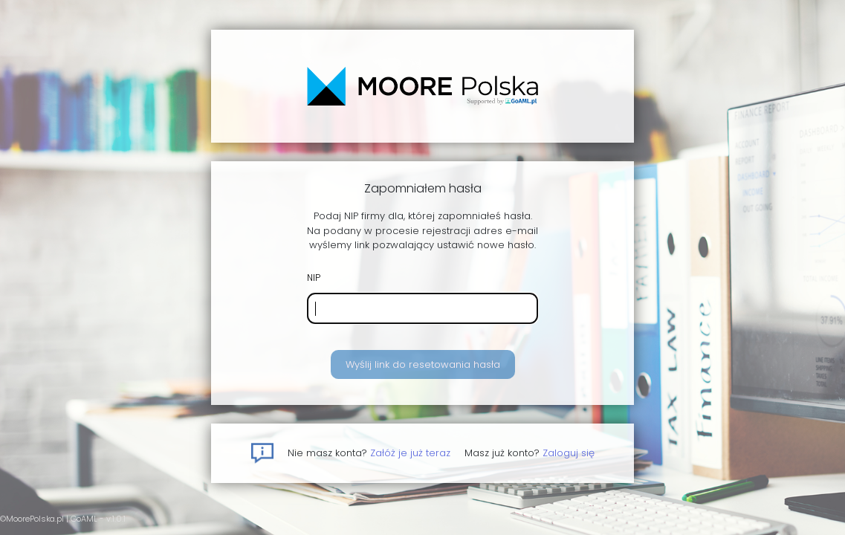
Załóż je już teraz (410, 453)
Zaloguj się (569, 453)
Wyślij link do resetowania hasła (423, 364)
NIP (313, 277)
